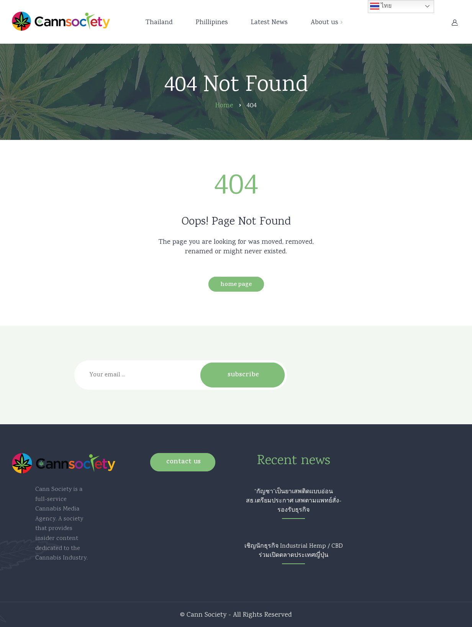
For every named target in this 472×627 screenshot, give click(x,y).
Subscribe (243, 375)
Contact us (183, 462)
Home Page (236, 285)
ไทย (381, 6)
